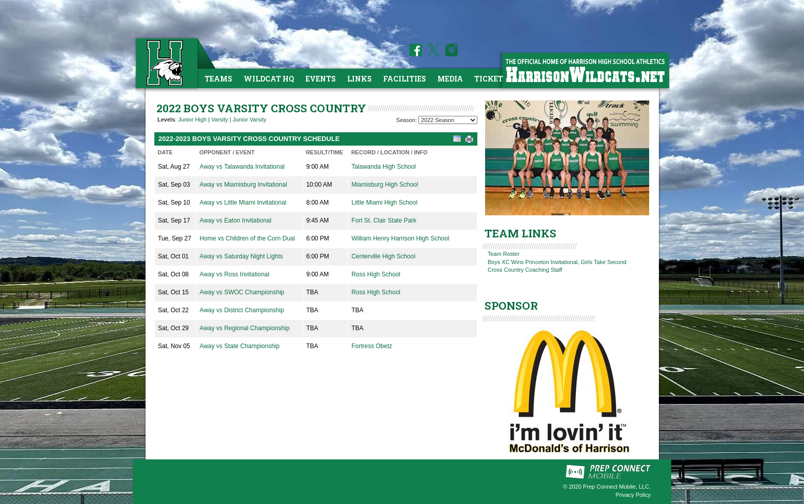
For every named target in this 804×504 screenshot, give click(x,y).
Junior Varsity (250, 119)
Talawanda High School (383, 166)
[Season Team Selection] (447, 120)
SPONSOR (511, 305)
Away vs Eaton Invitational (235, 220)
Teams (218, 79)
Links (359, 79)
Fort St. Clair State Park (383, 220)
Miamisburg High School (384, 184)
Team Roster (503, 254)
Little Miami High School (384, 202)
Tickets (491, 79)
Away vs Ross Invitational (234, 274)
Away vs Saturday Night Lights (241, 256)
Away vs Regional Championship (244, 328)
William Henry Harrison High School (400, 238)
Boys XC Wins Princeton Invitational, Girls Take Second (557, 262)
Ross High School (375, 274)
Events (321, 79)
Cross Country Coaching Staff (525, 270)
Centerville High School (383, 256)
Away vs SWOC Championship (241, 292)
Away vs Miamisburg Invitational (243, 184)
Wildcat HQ (269, 79)
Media (450, 79)
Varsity (219, 119)
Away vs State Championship (239, 346)
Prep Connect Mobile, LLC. (617, 486)
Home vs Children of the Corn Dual (247, 238)
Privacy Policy (633, 495)
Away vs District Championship (241, 310)
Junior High (192, 119)
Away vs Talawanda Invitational (242, 166)
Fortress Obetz (371, 346)
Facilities (404, 79)
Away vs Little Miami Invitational (242, 202)
